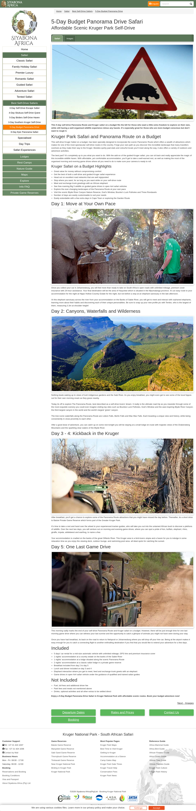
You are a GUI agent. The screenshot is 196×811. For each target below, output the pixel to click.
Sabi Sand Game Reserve (63, 752)
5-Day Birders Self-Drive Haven (24, 117)
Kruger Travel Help (108, 768)
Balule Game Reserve (61, 745)
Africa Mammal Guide (159, 745)
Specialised (24, 137)
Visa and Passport (10, 779)
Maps (24, 174)
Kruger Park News (108, 775)
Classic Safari (24, 60)
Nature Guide (24, 168)
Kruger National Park (60, 772)
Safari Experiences (24, 149)
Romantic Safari (24, 78)
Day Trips (24, 144)
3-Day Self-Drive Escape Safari (24, 108)
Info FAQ (24, 186)
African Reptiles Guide (159, 764)
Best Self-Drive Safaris (24, 103)
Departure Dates (73, 712)
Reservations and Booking (14, 772)
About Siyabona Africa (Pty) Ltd (16, 783)
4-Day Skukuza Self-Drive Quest (24, 113)
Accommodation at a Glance (113, 756)
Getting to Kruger (108, 752)
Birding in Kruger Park (61, 768)
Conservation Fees (108, 772)
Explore (24, 180)
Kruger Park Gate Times (111, 764)
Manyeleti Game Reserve (62, 749)
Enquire (154, 3)
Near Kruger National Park (63, 764)
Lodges (24, 156)
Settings (138, 808)
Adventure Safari (24, 90)
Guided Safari (24, 84)
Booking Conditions (11, 775)
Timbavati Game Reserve (62, 760)
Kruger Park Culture (158, 768)
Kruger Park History (158, 772)
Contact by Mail (11, 752)
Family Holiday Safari (24, 66)
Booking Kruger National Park (112, 791)
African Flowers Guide (159, 752)
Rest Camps (24, 162)
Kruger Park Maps (108, 745)
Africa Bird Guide (157, 749)
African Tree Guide (157, 760)
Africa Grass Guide (157, 756)
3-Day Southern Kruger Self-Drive (24, 122)
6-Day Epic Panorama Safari (24, 132)
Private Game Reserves (25, 192)
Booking (73, 719)
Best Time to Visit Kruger (111, 749)
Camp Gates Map (108, 760)
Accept (156, 808)
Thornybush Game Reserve (63, 756)
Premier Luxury (25, 72)
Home (24, 49)
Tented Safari (24, 96)
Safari (24, 55)
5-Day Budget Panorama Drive (24, 127)
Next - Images (185, 703)
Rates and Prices (122, 712)
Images (70, 38)
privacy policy (94, 807)
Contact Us (171, 712)
